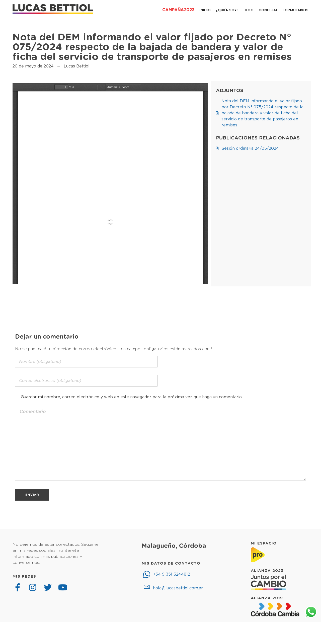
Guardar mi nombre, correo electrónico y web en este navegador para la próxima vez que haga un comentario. (132, 397)
